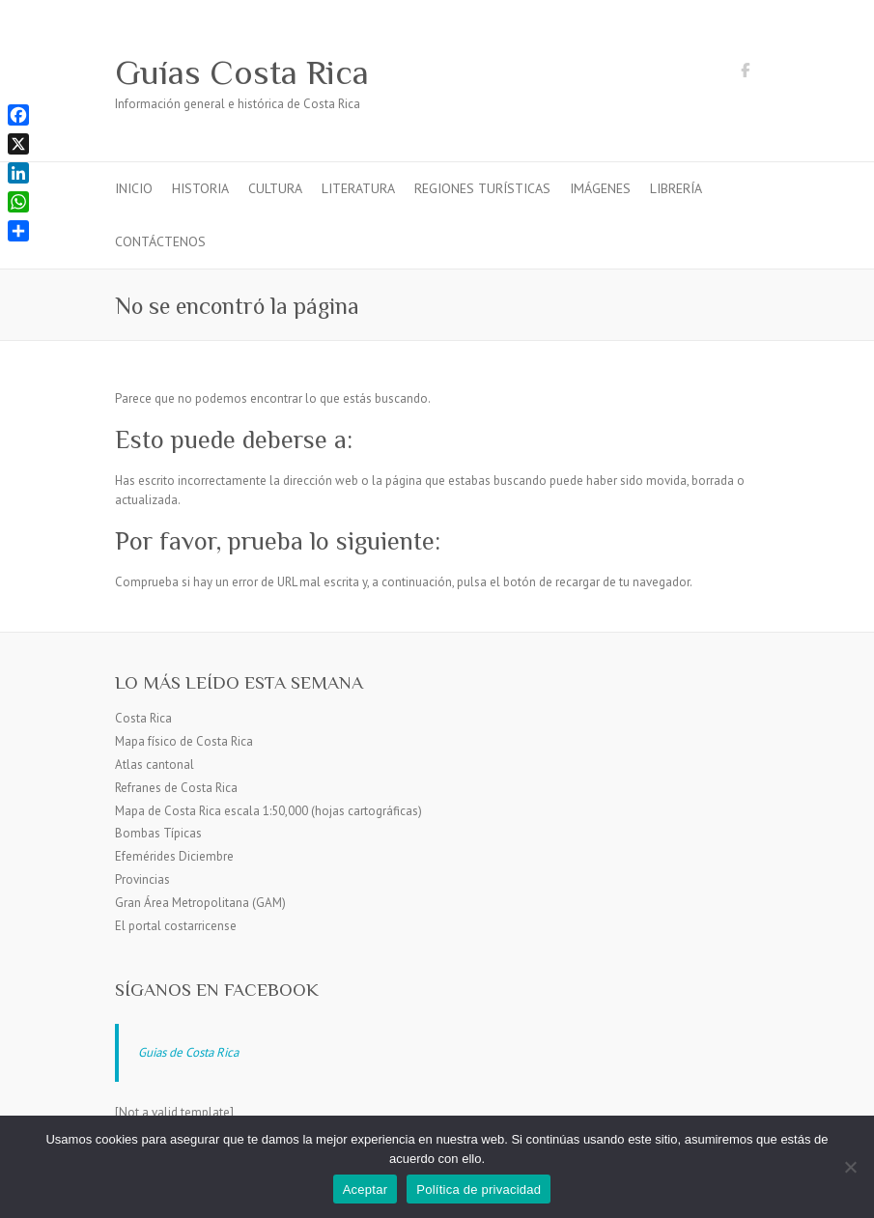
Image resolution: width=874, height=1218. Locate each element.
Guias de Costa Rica (188, 1052)
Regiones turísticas (482, 188)
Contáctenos (160, 241)
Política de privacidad (478, 1189)
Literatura (358, 188)
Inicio (134, 188)
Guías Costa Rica (242, 72)
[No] (850, 1166)
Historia (200, 188)
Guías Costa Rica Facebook (745, 73)
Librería (676, 188)
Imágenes (600, 188)
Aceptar (365, 1189)
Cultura (275, 188)
